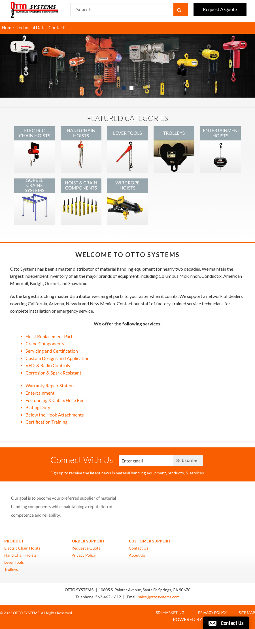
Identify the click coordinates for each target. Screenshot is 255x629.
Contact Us (59, 27)
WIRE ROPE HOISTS (127, 185)
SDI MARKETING (170, 612)
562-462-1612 (108, 596)
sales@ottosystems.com (159, 596)
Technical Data (31, 27)
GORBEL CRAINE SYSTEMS (34, 185)
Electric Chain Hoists (22, 548)
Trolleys (11, 569)
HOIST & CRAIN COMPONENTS (81, 185)
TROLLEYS (174, 133)
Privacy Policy (84, 555)
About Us (137, 555)
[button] (226, 623)
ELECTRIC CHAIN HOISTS (34, 133)
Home (8, 27)
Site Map (247, 612)
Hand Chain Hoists (20, 555)
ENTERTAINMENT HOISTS (221, 133)
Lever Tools (14, 562)
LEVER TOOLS (127, 133)
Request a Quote (86, 548)
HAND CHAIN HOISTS (81, 133)
